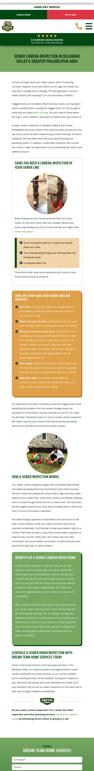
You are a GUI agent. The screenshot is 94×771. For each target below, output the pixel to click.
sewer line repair (24, 231)
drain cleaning (40, 112)
